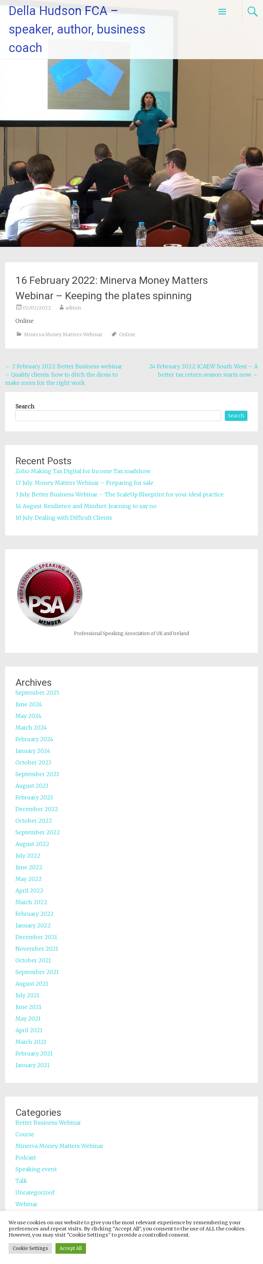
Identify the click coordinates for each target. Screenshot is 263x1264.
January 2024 (32, 750)
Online (127, 334)
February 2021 (34, 1053)
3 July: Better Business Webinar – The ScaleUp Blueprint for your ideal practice (119, 494)
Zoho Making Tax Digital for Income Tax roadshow (83, 471)
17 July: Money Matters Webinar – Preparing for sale (84, 482)
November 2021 (36, 948)
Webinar (26, 1204)
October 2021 (33, 960)
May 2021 (28, 1018)
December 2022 (36, 809)
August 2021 (31, 983)
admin (73, 308)
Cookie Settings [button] (30, 1248)
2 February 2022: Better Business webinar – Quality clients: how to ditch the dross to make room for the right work (63, 374)
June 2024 (28, 704)
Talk (21, 1180)
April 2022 (29, 890)
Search (24, 406)
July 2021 (27, 995)
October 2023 (33, 762)
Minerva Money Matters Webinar (63, 334)
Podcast (25, 1157)
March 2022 (31, 902)
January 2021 (32, 1065)
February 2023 (34, 797)
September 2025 (37, 692)
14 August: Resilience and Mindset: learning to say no (85, 506)
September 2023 (37, 774)
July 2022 (27, 855)
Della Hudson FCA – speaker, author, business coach (77, 29)
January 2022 (33, 925)
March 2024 (31, 727)
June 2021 (28, 1006)
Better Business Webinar (48, 1122)
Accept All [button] (71, 1248)
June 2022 (28, 867)
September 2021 (37, 972)
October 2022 (33, 820)
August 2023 (31, 785)
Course (24, 1134)
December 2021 (36, 937)
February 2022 (34, 913)
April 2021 (28, 1030)
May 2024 (28, 715)
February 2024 (34, 739)
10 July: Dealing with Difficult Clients (63, 517)
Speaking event (36, 1169)
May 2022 (28, 878)
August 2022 (32, 843)
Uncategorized (34, 1192)
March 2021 (30, 1041)
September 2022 (37, 832)
